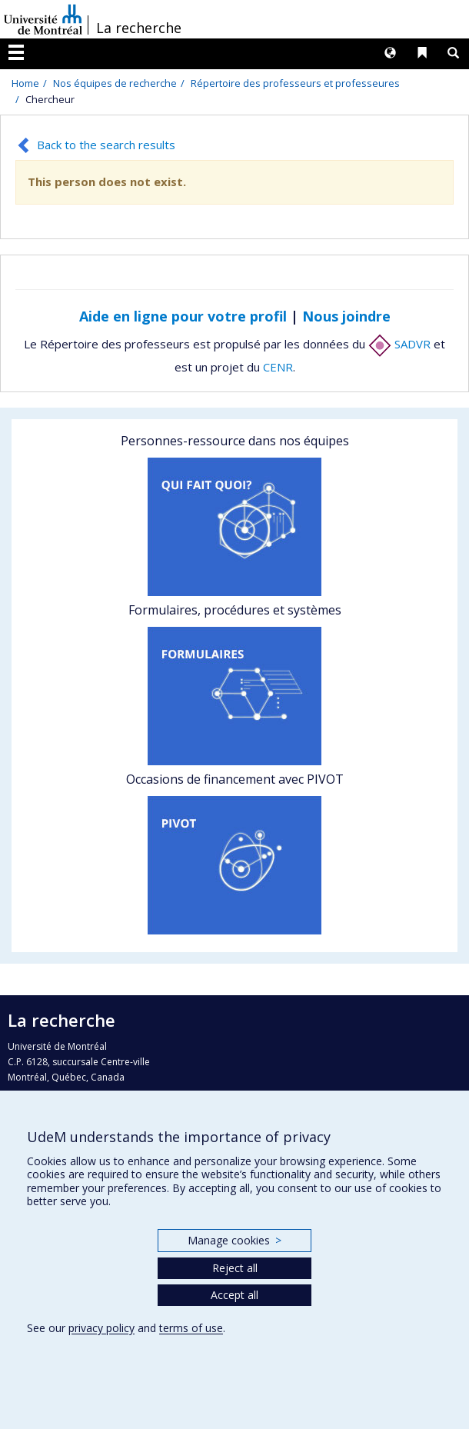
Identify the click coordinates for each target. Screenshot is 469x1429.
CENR (278, 367)
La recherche (138, 28)
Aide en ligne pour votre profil (183, 316)
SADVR (399, 343)
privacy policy (101, 1328)
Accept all (234, 1294)
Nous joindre (346, 316)
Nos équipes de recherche (115, 83)
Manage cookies (234, 1240)
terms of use (191, 1328)
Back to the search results (106, 144)
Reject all (235, 1268)
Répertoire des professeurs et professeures (295, 83)
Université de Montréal (43, 19)
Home (25, 83)
